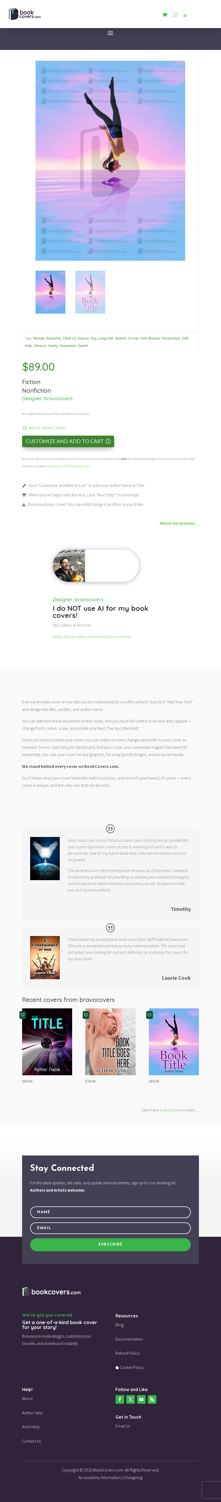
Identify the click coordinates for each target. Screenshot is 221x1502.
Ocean (133, 338)
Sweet (83, 345)
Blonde (39, 338)
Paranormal (171, 338)
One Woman (150, 338)
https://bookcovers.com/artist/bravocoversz (92, 636)
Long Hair (106, 338)
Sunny (53, 345)
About (27, 1398)
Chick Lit (69, 338)
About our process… (179, 523)
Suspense (68, 345)
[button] (43, 427)
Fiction (31, 382)
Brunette (54, 338)
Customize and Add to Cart (65, 441)
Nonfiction (36, 390)
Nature (120, 338)
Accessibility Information (100, 1477)
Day (94, 338)
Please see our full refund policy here (68, 466)
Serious (40, 345)
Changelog (132, 1477)
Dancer (83, 338)
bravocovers (58, 398)
